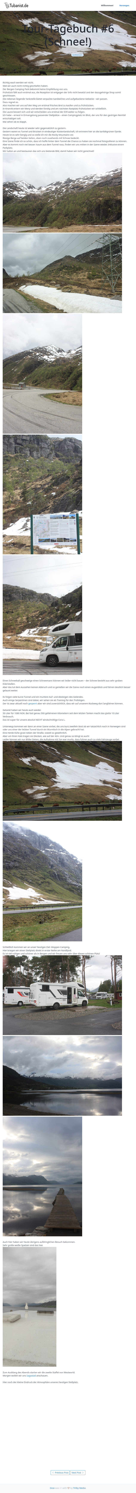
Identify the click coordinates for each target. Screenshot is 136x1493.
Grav (52, 1487)
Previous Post (60, 1472)
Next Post (77, 1472)
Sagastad (31, 1375)
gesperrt (32, 703)
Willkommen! (107, 5)
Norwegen (124, 5)
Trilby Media (79, 1487)
